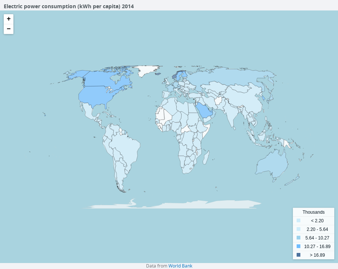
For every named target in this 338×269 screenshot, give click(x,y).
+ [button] (9, 19)
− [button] (9, 29)
